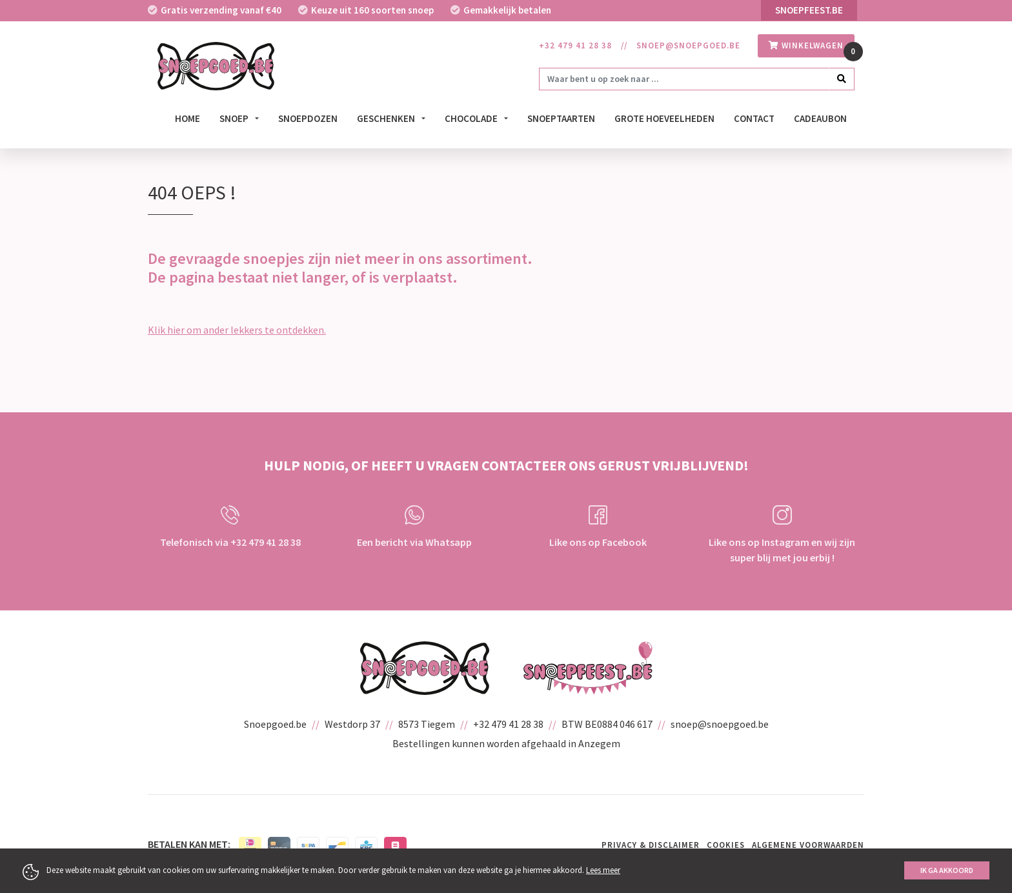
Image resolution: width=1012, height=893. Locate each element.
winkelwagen (806, 45)
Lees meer (603, 870)
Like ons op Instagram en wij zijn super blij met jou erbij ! (782, 534)
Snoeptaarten (561, 118)
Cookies (726, 844)
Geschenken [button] (387, 118)
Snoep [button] (234, 118)
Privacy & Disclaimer (651, 844)
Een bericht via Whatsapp (414, 526)
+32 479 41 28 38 (575, 45)
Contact (754, 118)
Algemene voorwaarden (808, 844)
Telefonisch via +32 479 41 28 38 (230, 526)
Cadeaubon (820, 118)
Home (187, 118)
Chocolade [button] (472, 118)
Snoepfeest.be (809, 10)
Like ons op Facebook (598, 526)
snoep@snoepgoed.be (688, 45)
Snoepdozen (308, 118)
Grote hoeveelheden (664, 118)
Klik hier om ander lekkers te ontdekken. (237, 329)
